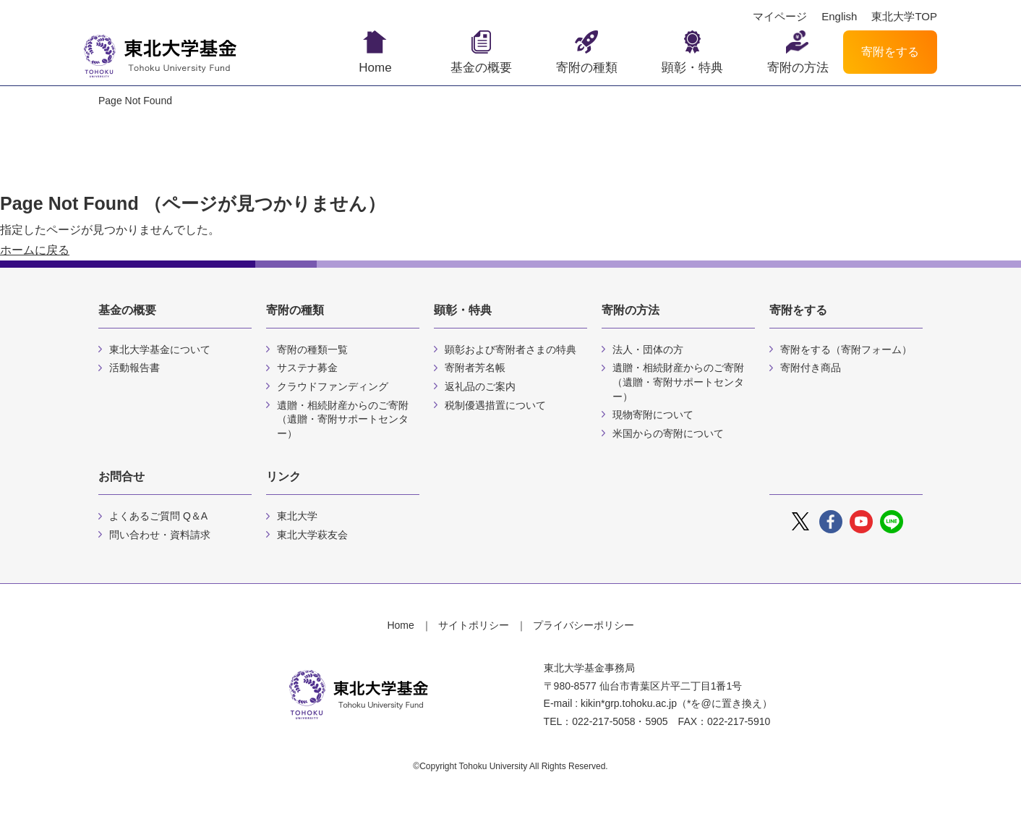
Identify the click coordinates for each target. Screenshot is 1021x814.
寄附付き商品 (810, 367)
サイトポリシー (473, 625)
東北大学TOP (904, 16)
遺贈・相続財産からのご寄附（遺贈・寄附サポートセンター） (343, 419)
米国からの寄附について (668, 433)
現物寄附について (652, 414)
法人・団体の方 (647, 349)
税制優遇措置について (495, 405)
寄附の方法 (798, 68)
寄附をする (890, 52)
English (839, 16)
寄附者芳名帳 (475, 367)
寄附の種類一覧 (312, 349)
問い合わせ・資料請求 (159, 534)
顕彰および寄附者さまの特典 (510, 349)
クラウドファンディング (332, 386)
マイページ (780, 16)
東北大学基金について (159, 349)
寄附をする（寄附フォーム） (846, 349)
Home (375, 68)
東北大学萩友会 (312, 534)
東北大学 (297, 516)
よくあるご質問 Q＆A (158, 516)
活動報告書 (134, 367)
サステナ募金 (307, 367)
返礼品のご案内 (480, 386)
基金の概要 (481, 68)
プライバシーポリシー (583, 625)
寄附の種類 (587, 68)
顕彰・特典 (692, 68)
